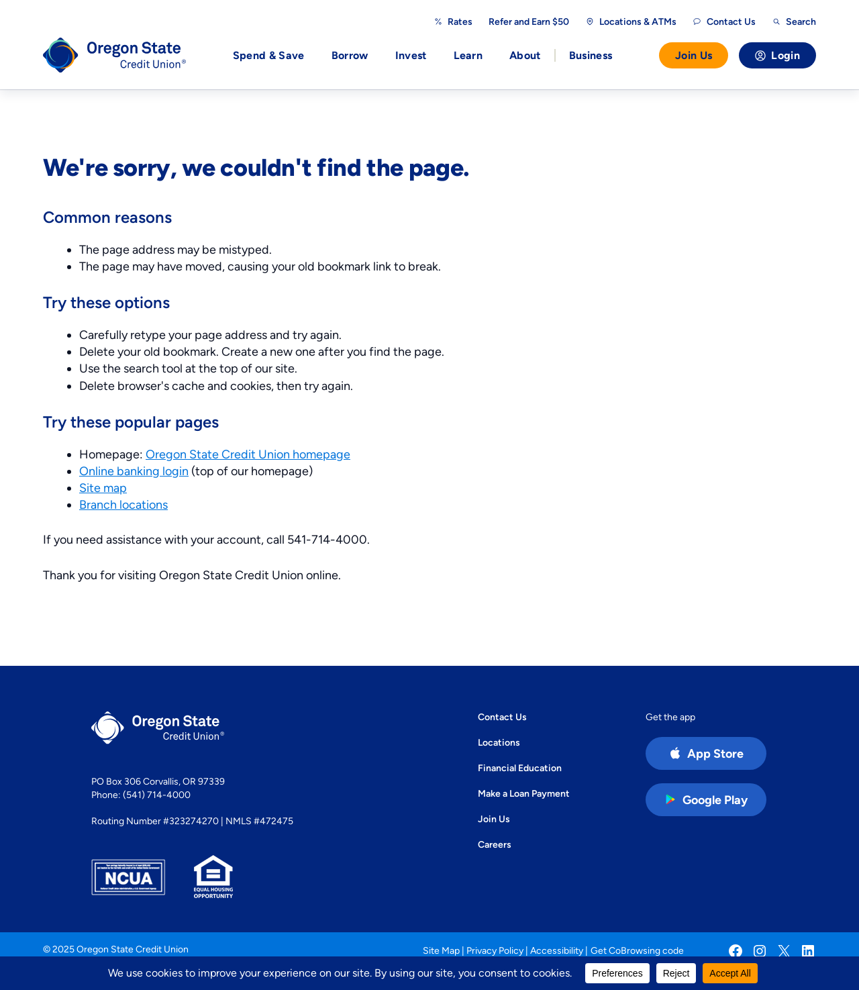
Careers (494, 844)
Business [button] (591, 55)
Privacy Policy (494, 950)
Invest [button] (411, 55)
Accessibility (556, 950)
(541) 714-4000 (157, 794)
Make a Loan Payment (524, 793)
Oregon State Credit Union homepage (248, 454)
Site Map (441, 950)
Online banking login (134, 471)
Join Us (693, 55)
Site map (103, 488)
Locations (499, 742)
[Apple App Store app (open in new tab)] (706, 753)
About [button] (525, 55)
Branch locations (123, 504)
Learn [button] (468, 55)
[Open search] (794, 21)
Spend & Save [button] (269, 55)
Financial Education (520, 767)
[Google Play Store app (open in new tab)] (706, 799)
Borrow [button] (350, 55)
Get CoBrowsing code (637, 950)
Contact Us (502, 716)
